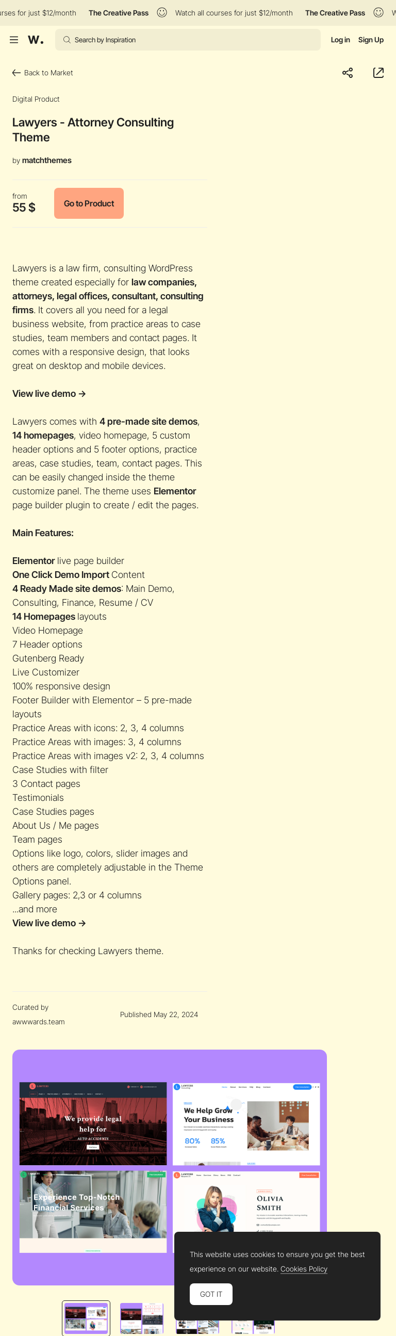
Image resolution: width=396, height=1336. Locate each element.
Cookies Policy (303, 1269)
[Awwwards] (35, 40)
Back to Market (42, 72)
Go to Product (89, 203)
